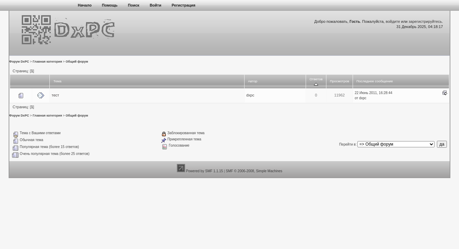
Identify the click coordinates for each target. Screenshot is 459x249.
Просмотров (339, 81)
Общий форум (77, 61)
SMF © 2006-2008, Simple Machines (254, 171)
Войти (155, 5)
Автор (252, 81)
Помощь (109, 5)
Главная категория (47, 61)
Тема (57, 81)
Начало (85, 5)
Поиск (133, 5)
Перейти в (347, 144)
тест (55, 95)
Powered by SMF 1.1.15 (204, 171)
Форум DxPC (19, 61)
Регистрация (183, 5)
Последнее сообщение (374, 81)
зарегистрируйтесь (425, 21)
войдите (393, 21)
